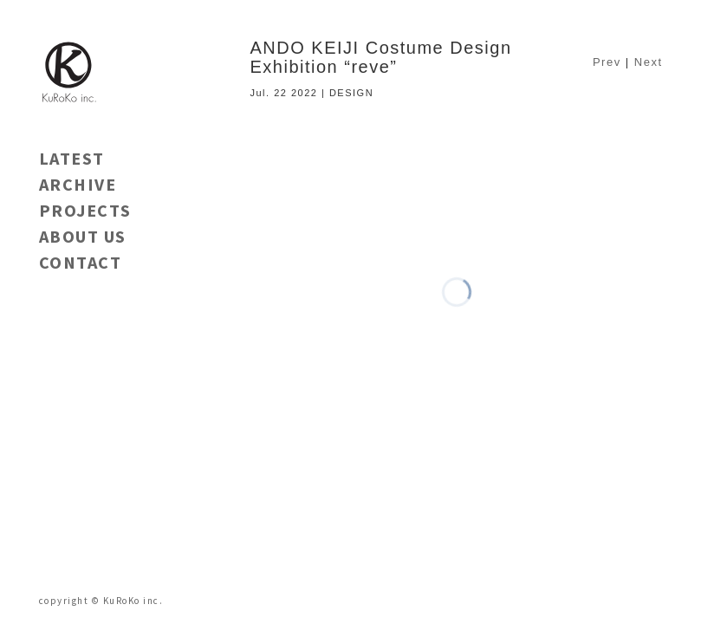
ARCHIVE (78, 184)
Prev (607, 61)
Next (648, 61)
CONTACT (80, 262)
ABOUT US (83, 236)
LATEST (72, 158)
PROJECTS (85, 210)
